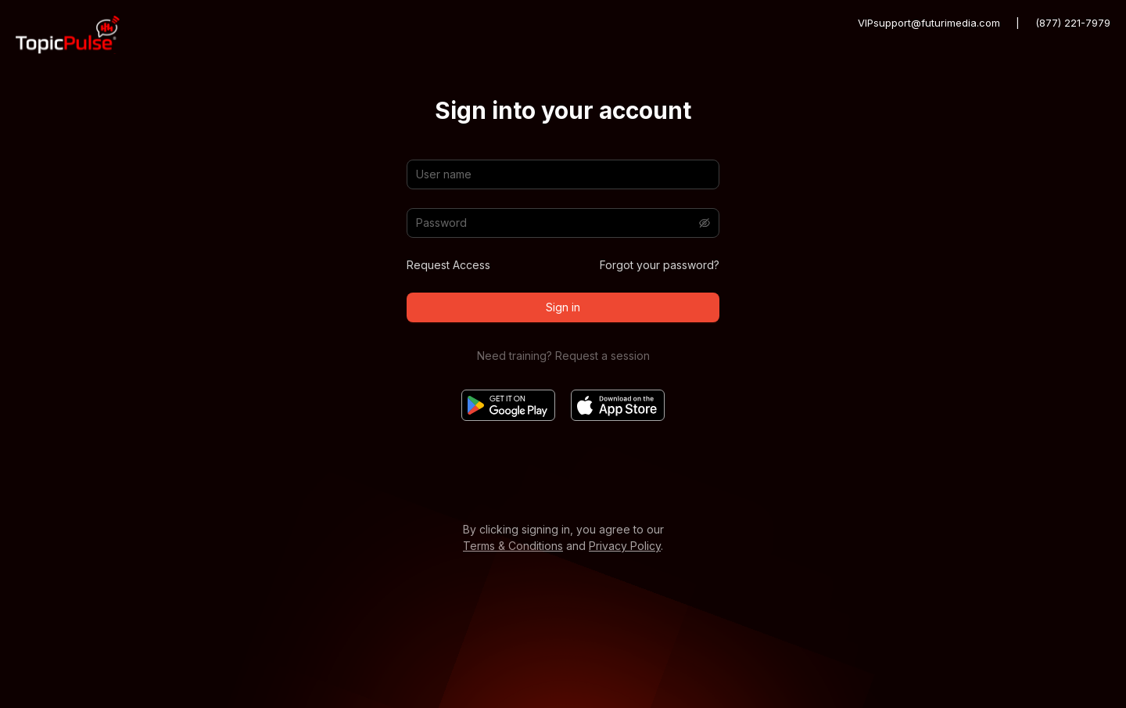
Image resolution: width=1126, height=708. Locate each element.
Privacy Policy (625, 545)
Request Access (448, 264)
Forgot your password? (659, 264)
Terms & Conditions (513, 545)
